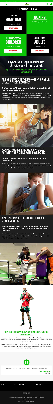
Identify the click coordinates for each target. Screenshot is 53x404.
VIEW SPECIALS (13, 28)
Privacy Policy (21, 401)
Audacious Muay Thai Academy (12, 0)
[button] (26, 4)
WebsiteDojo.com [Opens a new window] (26, 399)
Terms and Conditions (29, 401)
